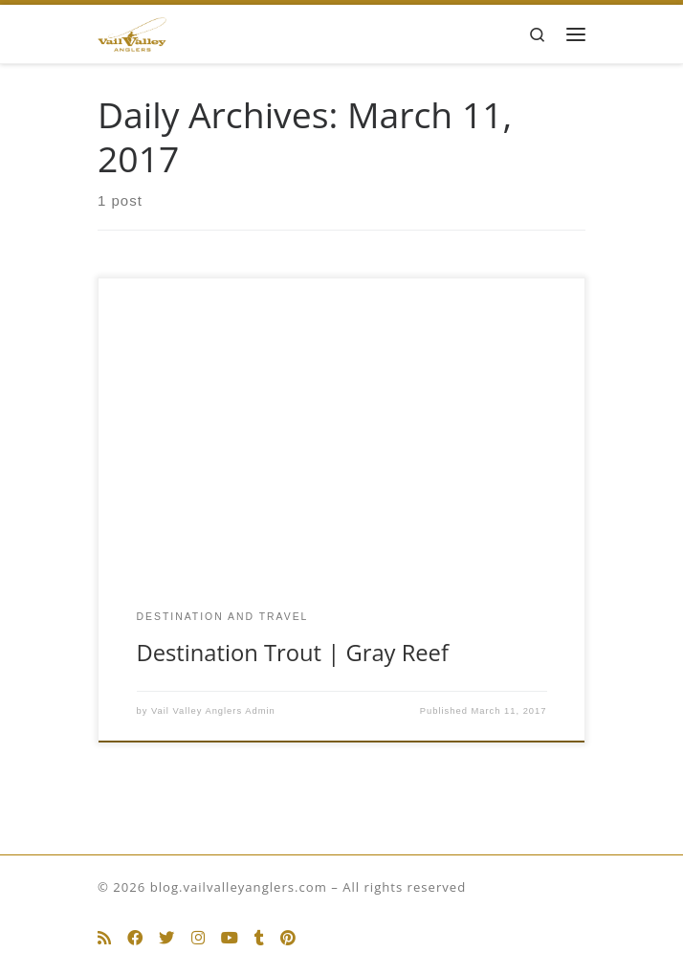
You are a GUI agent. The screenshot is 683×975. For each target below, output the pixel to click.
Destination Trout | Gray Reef (293, 652)
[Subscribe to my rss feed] (104, 938)
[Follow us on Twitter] (166, 938)
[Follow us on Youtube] (229, 938)
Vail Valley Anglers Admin (213, 711)
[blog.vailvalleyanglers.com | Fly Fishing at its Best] (132, 32)
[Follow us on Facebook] (135, 938)
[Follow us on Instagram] (198, 938)
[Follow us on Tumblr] (259, 938)
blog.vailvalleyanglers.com (238, 887)
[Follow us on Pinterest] (288, 938)
